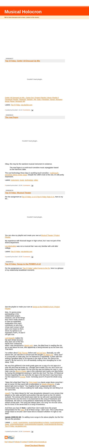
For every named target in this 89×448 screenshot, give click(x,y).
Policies (17, 442)
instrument (15, 180)
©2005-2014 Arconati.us (37, 442)
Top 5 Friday (15, 105)
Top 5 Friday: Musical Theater (18, 193)
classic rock (28, 345)
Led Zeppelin (10, 338)
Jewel (7, 393)
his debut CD (48, 355)
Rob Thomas (23, 353)
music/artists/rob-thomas (53, 424)
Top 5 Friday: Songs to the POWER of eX (23, 264)
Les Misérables (10, 246)
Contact (24, 442)
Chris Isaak (33, 382)
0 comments (26, 110)
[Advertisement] (47, 39)
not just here (41, 353)
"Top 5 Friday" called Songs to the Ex (36, 268)
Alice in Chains (20, 371)
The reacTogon (11, 117)
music (22, 180)
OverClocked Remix (35, 445)
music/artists (23, 422)
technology (29, 180)
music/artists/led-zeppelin (33, 424)
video (36, 180)
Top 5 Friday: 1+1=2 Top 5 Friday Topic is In (38, 197)
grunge (22, 377)
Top (5, 442)
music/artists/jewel (17, 424)
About (10, 442)
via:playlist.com (26, 105)
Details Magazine (48, 384)
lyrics (22, 410)
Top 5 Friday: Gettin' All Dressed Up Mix (22, 61)
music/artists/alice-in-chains (39, 422)
